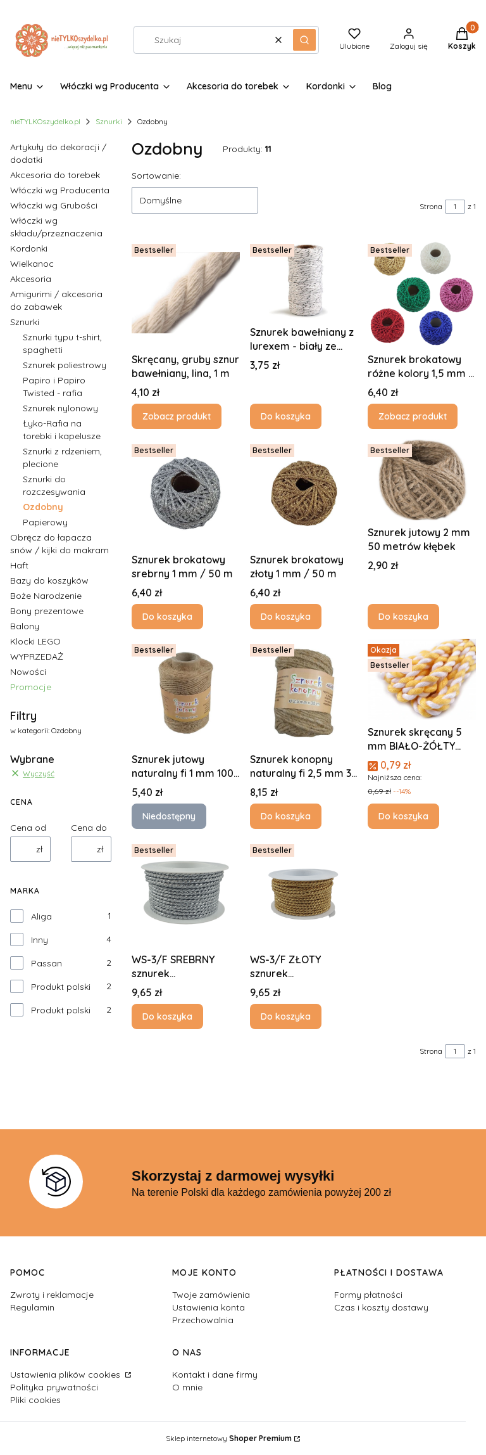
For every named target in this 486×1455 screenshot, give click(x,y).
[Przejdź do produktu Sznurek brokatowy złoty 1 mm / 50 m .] (304, 493)
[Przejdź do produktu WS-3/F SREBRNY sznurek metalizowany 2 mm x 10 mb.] (186, 893)
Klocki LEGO (35, 641)
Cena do (89, 827)
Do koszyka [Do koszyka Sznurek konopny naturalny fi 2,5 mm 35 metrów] (286, 816)
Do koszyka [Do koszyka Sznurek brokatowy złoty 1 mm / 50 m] (286, 616)
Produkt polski (60, 986)
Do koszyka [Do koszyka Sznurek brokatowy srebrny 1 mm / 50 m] (167, 616)
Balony (24, 626)
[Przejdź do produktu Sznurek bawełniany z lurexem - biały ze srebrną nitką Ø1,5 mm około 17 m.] (304, 279)
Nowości (28, 671)
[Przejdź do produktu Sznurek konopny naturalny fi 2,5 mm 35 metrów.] (304, 693)
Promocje (30, 687)
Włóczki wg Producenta (59, 190)
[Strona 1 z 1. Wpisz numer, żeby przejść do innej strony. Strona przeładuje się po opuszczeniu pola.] (455, 207)
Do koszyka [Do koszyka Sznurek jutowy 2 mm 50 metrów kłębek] (403, 616)
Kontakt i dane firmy (215, 1374)
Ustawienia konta (208, 1307)
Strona (431, 206)
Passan (46, 963)
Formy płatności (368, 1294)
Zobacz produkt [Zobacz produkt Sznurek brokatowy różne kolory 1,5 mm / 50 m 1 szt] (412, 416)
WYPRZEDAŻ (36, 656)
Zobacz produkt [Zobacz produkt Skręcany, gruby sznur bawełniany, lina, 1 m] (176, 416)
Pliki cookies (35, 1400)
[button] (304, 40)
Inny (39, 939)
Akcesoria (30, 279)
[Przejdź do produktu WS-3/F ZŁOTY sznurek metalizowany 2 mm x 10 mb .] (304, 893)
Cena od (28, 827)
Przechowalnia (203, 1320)
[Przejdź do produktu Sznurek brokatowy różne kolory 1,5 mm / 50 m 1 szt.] (422, 293)
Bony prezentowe (47, 611)
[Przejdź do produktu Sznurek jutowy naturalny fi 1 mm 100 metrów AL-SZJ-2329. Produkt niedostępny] (186, 693)
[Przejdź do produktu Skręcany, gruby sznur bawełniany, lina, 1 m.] (186, 293)
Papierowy (45, 522)
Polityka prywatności (54, 1387)
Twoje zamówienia (211, 1294)
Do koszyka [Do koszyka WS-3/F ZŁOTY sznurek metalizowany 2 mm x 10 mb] (286, 1016)
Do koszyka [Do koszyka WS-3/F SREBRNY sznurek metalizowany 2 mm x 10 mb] (167, 1016)
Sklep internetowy (229, 1438)
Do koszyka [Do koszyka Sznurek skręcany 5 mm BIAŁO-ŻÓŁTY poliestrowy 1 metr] (403, 816)
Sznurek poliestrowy (64, 365)
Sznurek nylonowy (60, 408)
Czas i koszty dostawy (381, 1307)
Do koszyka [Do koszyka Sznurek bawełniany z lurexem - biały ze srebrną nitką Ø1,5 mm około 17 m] (286, 416)
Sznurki (109, 121)
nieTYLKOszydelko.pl (45, 121)
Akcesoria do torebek (55, 175)
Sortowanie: (156, 175)
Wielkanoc (32, 263)
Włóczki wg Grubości (53, 205)
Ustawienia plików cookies (66, 1374)
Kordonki (28, 248)
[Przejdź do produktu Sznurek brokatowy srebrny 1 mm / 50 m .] (186, 493)
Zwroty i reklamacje (52, 1294)
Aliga (41, 916)
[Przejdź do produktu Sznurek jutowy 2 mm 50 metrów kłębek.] (422, 479)
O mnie (187, 1387)
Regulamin (32, 1307)
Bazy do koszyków (49, 580)
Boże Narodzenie (46, 595)
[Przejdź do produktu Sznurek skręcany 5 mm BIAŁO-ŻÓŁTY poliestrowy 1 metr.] (422, 679)
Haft (19, 565)
